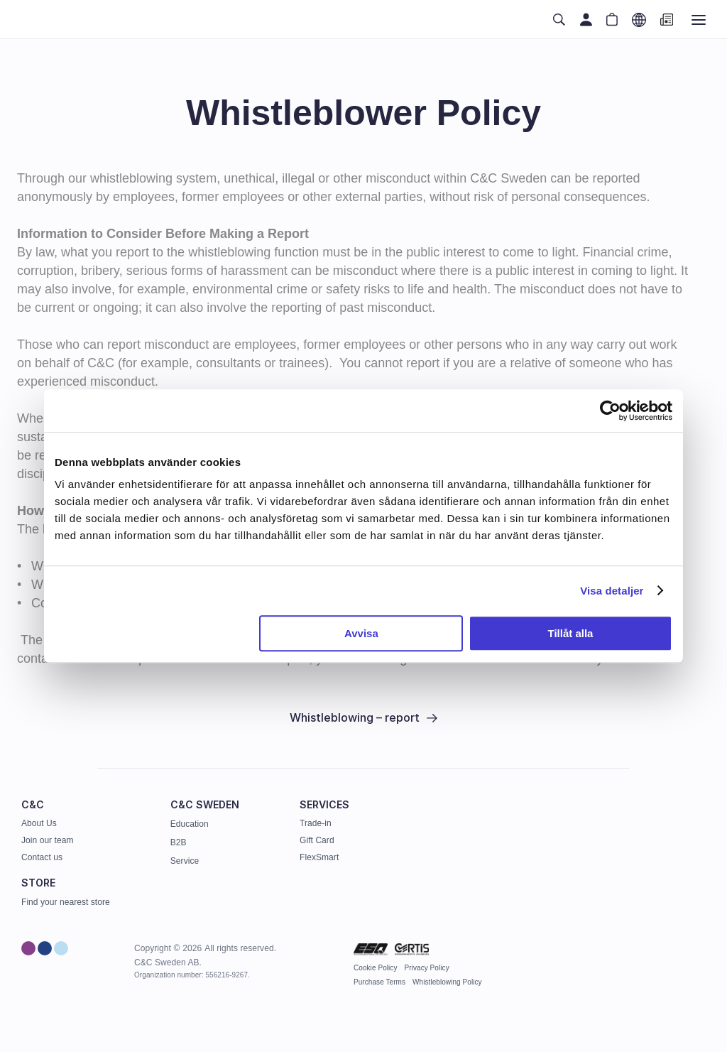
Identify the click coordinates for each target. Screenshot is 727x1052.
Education (189, 824)
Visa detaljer (611, 591)
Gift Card (317, 840)
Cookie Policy (376, 968)
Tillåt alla (570, 633)
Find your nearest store (65, 902)
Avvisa (361, 633)
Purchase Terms (379, 982)
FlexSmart (319, 857)
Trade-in (316, 823)
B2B (178, 842)
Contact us (41, 857)
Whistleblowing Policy (447, 982)
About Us (39, 823)
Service (184, 861)
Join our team (47, 840)
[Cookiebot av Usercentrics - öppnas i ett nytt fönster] (610, 410)
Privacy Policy (427, 968)
